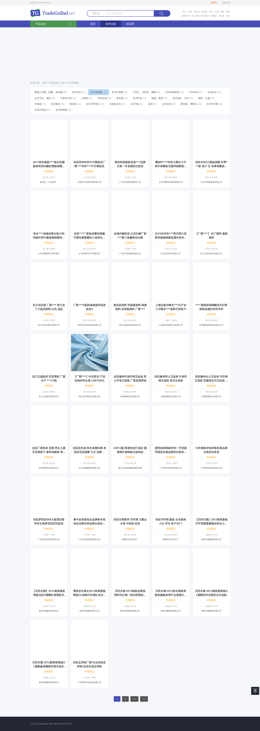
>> (134, 699)
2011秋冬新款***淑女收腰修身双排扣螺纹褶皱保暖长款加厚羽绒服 (49, 166)
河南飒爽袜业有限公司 (130, 396)
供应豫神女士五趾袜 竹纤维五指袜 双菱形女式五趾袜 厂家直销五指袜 (211, 380)
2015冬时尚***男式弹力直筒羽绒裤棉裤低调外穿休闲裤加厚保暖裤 (171, 237)
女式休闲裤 (61, 109)
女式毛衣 (76, 92)
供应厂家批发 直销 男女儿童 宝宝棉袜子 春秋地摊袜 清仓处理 (48, 452)
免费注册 (226, 3)
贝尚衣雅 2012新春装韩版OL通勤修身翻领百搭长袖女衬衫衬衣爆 (48, 666)
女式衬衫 (166, 103)
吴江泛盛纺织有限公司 (49, 396)
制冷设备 (205, 15)
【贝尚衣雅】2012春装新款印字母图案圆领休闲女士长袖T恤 (211, 523)
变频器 (214, 15)
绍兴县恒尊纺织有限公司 (89, 396)
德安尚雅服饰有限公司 (211, 539)
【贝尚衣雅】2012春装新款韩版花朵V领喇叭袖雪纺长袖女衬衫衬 (48, 595)
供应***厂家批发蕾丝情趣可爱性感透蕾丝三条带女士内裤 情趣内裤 (89, 237)
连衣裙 (119, 98)
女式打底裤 (117, 92)
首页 (92, 24)
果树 (222, 11)
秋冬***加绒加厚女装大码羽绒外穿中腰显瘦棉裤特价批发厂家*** (49, 237)
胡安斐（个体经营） (49, 182)
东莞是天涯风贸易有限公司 (89, 182)
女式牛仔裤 (212, 103)
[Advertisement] (130, 53)
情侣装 (72, 103)
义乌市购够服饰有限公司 (211, 182)
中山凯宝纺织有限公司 (171, 253)
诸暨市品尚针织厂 (130, 539)
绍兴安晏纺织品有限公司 (130, 325)
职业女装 (102, 98)
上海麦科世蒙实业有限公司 (171, 325)
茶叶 (211, 11)
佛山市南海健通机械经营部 (130, 467)
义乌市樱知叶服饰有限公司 (171, 182)
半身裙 (37, 103)
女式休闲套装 (172, 92)
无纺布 (197, 11)
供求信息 (110, 24)
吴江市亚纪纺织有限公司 (211, 253)
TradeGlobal (43, 723)
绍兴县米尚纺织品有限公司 (89, 325)
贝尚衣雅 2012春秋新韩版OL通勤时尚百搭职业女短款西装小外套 (211, 595)
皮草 (150, 103)
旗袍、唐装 (157, 98)
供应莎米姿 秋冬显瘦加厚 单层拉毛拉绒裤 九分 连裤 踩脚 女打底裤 (89, 452)
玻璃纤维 (186, 15)
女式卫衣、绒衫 (42, 98)
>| (144, 699)
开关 (184, 11)
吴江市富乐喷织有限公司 (49, 325)
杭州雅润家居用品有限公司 (211, 325)
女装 (62, 82)
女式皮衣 (212, 92)
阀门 (228, 15)
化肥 (217, 11)
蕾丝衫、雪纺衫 (189, 103)
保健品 (204, 11)
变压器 (221, 15)
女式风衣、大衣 (180, 98)
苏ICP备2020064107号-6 (60, 723)
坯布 (190, 11)
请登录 (214, 3)
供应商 (130, 24)
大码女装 (193, 92)
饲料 (228, 11)
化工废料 (195, 15)
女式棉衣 (55, 103)
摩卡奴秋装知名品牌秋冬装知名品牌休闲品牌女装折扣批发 (89, 523)
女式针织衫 (40, 109)
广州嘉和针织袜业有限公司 (89, 682)
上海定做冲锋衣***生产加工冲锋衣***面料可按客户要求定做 (170, 309)
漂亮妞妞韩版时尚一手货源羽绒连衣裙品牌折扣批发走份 (171, 452)
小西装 (84, 98)
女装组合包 (115, 103)
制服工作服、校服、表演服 (48, 92)
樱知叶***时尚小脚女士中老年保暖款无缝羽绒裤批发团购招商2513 (171, 166)
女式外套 (137, 98)
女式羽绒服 (73, 82)
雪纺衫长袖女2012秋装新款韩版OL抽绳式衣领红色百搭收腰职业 (89, 595)
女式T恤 (134, 103)
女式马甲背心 (93, 103)
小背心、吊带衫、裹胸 (144, 92)
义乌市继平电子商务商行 (89, 253)
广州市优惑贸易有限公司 (130, 182)
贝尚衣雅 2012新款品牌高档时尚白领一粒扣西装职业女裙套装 (130, 595)
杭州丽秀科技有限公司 (49, 467)
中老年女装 (66, 98)
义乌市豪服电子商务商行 (49, 253)
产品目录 (53, 24)
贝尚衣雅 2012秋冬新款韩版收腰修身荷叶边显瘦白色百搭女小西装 (171, 595)
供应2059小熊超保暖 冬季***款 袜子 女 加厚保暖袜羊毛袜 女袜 (211, 166)
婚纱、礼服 (204, 98)
